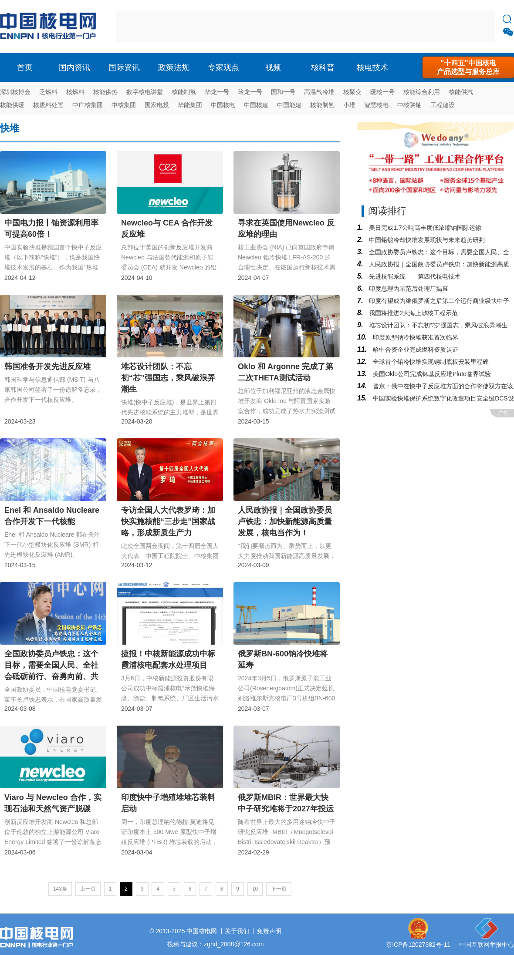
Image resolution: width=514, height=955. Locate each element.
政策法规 (173, 67)
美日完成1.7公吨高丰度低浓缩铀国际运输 (424, 227)
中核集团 (124, 104)
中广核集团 (87, 104)
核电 (50, 26)
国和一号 (283, 91)
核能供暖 (12, 104)
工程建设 (442, 104)
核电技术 (372, 67)
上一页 (88, 889)
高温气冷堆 (319, 91)
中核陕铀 (409, 104)
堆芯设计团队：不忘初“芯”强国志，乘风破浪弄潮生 (437, 325)
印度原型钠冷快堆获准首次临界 (414, 337)
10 (255, 889)
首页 (25, 67)
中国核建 (256, 104)
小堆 (349, 104)
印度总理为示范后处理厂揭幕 (407, 288)
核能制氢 (184, 91)
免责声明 (269, 931)
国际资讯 (124, 67)
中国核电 (223, 104)
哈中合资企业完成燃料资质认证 (414, 349)
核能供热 (105, 91)
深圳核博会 (15, 91)
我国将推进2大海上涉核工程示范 (412, 312)
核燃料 (75, 91)
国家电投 (157, 104)
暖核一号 (382, 91)
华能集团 (190, 104)
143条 (60, 889)
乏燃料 (48, 91)
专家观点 (223, 67)
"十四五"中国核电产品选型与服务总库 (468, 67)
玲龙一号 (250, 91)
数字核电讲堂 (144, 91)
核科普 (323, 67)
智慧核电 (376, 104)
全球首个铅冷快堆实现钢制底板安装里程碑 (430, 361)
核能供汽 (461, 91)
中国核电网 (201, 931)
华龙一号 (217, 91)
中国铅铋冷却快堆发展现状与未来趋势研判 (426, 239)
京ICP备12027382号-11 (418, 944)
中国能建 (289, 104)
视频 (273, 67)
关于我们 (237, 931)
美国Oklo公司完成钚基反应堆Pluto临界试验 (431, 373)
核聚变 (352, 91)
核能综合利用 (421, 91)
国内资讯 (74, 67)
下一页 (279, 889)
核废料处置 (48, 104)
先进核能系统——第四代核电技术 (413, 276)
